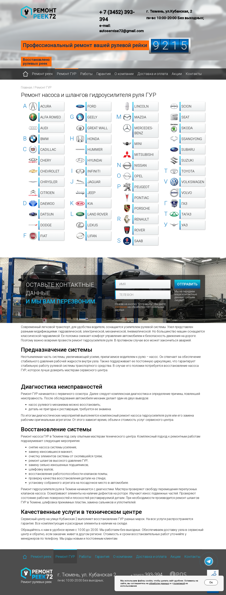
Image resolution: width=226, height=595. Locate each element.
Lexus (92, 225)
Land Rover (97, 214)
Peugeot (142, 187)
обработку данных (159, 583)
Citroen (47, 193)
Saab (138, 241)
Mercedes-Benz (143, 130)
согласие (121, 306)
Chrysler (48, 182)
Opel (138, 176)
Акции (177, 74)
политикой (179, 583)
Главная (26, 87)
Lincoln (141, 106)
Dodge (46, 225)
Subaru (188, 149)
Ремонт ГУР (66, 74)
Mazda (140, 117)
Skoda (187, 128)
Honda (93, 139)
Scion (186, 106)
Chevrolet (50, 171)
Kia (90, 203)
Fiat (43, 236)
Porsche (142, 208)
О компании (124, 74)
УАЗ (184, 225)
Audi (44, 128)
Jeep (91, 193)
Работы (86, 74)
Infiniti (93, 171)
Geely (92, 117)
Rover (139, 230)
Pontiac (141, 198)
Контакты (194, 74)
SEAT (185, 117)
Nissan (140, 165)
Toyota (187, 171)
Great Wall (97, 128)
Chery (45, 160)
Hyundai (94, 160)
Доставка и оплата (152, 74)
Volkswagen (192, 182)
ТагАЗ (186, 214)
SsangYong (191, 139)
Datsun (47, 214)
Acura (45, 106)
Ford (91, 106)
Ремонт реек (42, 74)
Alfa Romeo (50, 117)
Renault (141, 219)
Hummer (95, 149)
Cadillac (48, 149)
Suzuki (187, 160)
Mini (138, 144)
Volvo (186, 193)
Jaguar (93, 182)
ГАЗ (184, 203)
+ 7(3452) (146, 575)
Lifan (92, 236)
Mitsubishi (144, 154)
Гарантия (103, 74)
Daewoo (47, 203)
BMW (44, 139)
